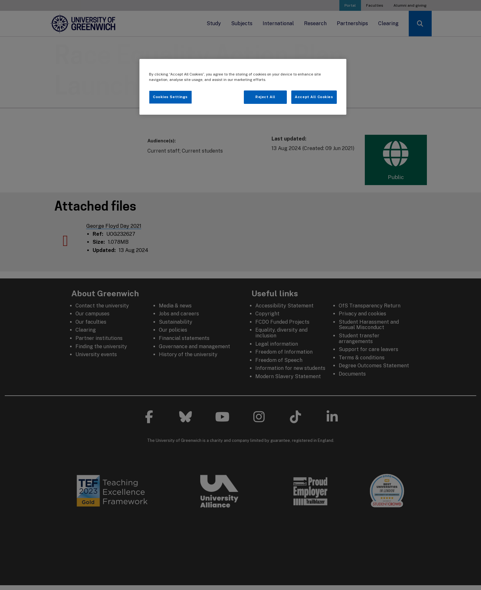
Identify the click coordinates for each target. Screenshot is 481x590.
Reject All (265, 97)
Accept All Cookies (314, 97)
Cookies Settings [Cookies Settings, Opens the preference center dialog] (170, 97)
